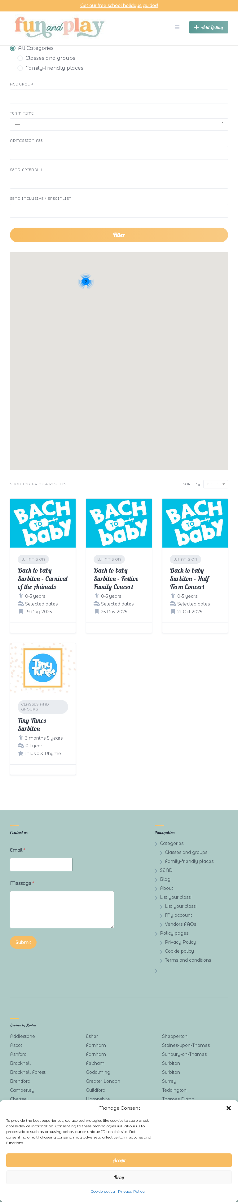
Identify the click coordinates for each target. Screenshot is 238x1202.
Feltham (95, 1063)
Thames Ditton (178, 1099)
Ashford (18, 1054)
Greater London (103, 1081)
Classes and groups (35, 707)
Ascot (16, 1045)
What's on (33, 559)
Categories (171, 843)
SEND (166, 870)
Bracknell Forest (28, 1072)
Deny (119, 1177)
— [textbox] (17, 124)
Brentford (20, 1081)
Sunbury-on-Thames (184, 1054)
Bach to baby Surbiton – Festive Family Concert (116, 578)
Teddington (174, 1090)
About (166, 888)
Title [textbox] (212, 484)
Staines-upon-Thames (186, 1045)
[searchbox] (17, 97)
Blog (165, 879)
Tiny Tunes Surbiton (32, 724)
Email (17, 850)
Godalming (98, 1072)
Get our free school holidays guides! (119, 5)
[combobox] (119, 96)
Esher (92, 1036)
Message (22, 883)
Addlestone (22, 1036)
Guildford (95, 1090)
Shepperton (174, 1036)
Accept (119, 1160)
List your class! (176, 897)
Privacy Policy (131, 1191)
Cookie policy (102, 1191)
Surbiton (171, 1063)
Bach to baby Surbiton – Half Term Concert (189, 578)
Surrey (169, 1081)
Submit (23, 942)
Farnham (96, 1045)
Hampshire (98, 1099)
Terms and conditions (188, 960)
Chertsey (19, 1099)
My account (178, 915)
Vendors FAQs (180, 924)
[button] (229, 1108)
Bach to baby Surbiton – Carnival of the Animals (42, 578)
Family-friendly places (189, 861)
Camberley (22, 1090)
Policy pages (174, 933)
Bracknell (20, 1063)
